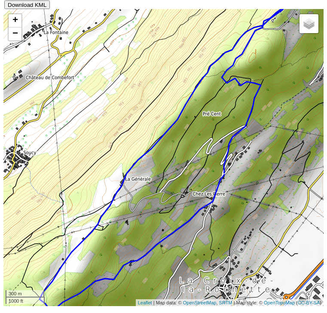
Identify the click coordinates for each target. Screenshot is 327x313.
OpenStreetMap (200, 302)
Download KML (27, 5)
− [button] (15, 34)
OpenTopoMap (279, 302)
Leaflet (145, 302)
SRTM (225, 302)
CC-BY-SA (309, 302)
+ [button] (15, 20)
